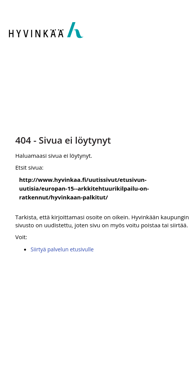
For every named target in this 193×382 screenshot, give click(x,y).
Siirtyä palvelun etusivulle (62, 249)
